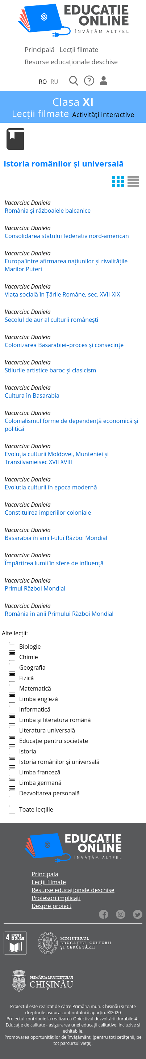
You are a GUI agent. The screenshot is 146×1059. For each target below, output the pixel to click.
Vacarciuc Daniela (27, 203)
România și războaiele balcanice (48, 211)
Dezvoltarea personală (49, 793)
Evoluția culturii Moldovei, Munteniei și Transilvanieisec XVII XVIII (57, 458)
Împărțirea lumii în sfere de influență (54, 563)
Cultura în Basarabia (32, 395)
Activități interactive (103, 114)
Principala (45, 874)
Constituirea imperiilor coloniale (48, 512)
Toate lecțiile (36, 809)
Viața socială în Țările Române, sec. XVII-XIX (62, 294)
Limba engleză (38, 699)
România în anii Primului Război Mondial (59, 614)
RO (43, 82)
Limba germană (40, 783)
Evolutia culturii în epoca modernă (51, 487)
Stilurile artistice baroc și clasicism (50, 370)
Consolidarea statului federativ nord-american (67, 236)
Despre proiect (51, 906)
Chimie (28, 657)
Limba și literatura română (55, 720)
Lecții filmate (79, 49)
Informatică (34, 709)
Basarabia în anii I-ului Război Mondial (56, 538)
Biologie (30, 646)
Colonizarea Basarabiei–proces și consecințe (64, 345)
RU (54, 82)
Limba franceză (40, 772)
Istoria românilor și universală (59, 762)
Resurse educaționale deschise (71, 61)
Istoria (27, 751)
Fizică (26, 678)
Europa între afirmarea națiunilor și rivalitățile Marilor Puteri (66, 265)
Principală (40, 49)
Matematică (35, 688)
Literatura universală (47, 730)
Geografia (32, 667)
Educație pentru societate (53, 741)
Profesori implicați (56, 898)
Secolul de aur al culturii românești (51, 320)
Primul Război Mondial (35, 588)
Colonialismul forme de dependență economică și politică (71, 425)
